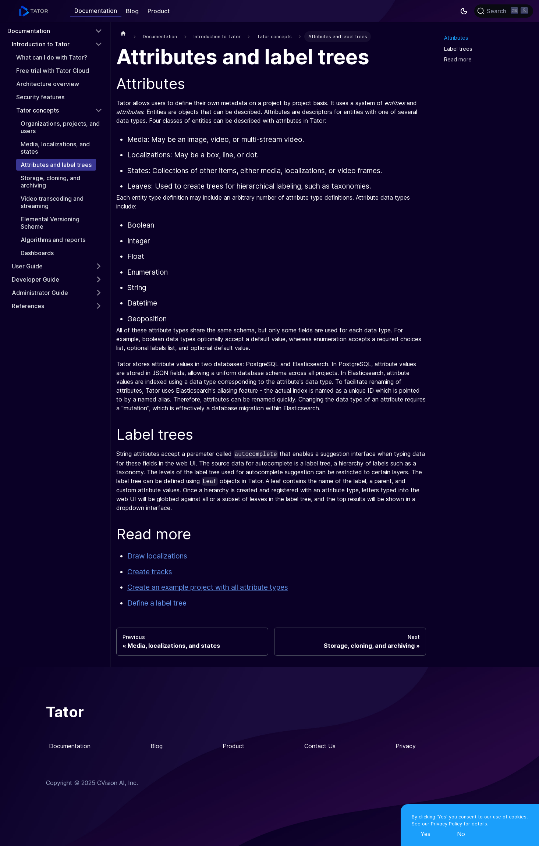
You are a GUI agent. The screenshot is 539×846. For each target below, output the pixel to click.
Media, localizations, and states (55, 147)
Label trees (458, 49)
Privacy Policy (446, 824)
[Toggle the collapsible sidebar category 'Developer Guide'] (99, 279)
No (461, 834)
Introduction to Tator (41, 44)
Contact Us (320, 746)
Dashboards (37, 253)
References (28, 306)
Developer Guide (35, 279)
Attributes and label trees (56, 164)
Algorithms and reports (53, 239)
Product (159, 11)
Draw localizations (157, 555)
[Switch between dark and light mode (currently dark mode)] (464, 11)
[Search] (503, 11)
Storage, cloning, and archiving (50, 181)
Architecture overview (47, 84)
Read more (458, 59)
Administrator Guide (40, 292)
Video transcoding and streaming (52, 202)
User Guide (27, 266)
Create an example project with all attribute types (207, 587)
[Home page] (123, 33)
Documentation (95, 10)
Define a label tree (157, 603)
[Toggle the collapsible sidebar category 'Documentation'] (99, 31)
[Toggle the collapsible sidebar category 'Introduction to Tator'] (99, 44)
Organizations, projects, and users (60, 127)
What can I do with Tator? (51, 57)
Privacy (406, 746)
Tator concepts (37, 110)
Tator (65, 712)
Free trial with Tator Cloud (52, 70)
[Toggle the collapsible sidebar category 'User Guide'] (99, 266)
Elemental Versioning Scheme (50, 222)
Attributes (456, 38)
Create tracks (149, 571)
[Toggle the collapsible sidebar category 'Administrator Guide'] (99, 293)
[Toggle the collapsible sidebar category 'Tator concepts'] (99, 110)
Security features (40, 97)
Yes (425, 834)
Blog (132, 11)
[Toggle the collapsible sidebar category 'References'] (99, 306)
